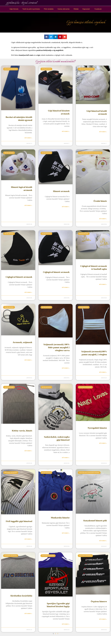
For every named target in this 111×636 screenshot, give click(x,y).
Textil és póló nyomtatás (31, 9)
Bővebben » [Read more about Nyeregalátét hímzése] (103, 443)
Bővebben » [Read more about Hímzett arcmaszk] (66, 206)
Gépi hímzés (14, 9)
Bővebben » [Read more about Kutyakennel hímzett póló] (103, 540)
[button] (46, 37)
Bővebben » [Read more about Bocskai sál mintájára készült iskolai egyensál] (28, 138)
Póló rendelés (48, 9)
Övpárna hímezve (99, 601)
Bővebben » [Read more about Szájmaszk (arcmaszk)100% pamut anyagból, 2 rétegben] (103, 372)
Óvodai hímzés (100, 201)
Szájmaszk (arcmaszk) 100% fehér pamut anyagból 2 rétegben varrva (56, 347)
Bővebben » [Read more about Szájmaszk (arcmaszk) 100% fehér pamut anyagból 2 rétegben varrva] (66, 368)
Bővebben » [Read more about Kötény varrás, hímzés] (28, 450)
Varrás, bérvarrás (64, 9)
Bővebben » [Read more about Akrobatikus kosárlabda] (28, 613)
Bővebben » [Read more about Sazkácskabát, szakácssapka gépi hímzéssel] (66, 457)
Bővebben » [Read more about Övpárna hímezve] (103, 619)
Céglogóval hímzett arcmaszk (19, 277)
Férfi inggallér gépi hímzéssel (19, 521)
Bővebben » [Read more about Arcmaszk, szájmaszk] (28, 360)
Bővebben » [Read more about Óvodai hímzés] (103, 218)
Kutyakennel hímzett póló (95, 520)
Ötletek (76, 9)
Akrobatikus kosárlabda (21, 596)
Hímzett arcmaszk (61, 191)
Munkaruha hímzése (60, 517)
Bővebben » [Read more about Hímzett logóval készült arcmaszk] (28, 205)
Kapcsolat (86, 9)
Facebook (98, 9)
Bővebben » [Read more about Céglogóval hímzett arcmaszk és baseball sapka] (103, 284)
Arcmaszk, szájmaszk (22, 342)
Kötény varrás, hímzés (22, 430)
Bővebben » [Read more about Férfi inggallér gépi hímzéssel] (28, 539)
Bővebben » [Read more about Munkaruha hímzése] (66, 533)
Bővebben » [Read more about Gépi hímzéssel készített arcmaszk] (66, 131)
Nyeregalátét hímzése (97, 428)
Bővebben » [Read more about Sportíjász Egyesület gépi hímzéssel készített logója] (66, 624)
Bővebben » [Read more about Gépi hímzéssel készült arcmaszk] (103, 131)
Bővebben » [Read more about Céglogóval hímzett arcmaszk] (28, 292)
